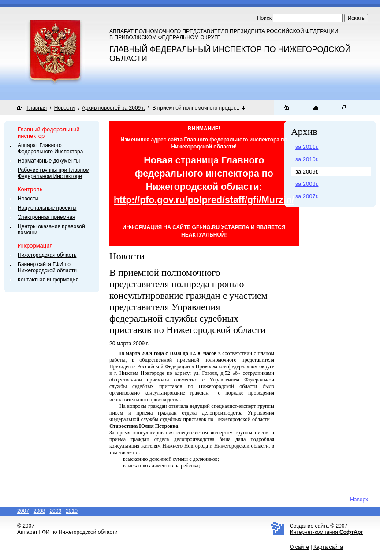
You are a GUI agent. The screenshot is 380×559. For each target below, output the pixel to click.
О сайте (299, 547)
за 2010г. (307, 159)
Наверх (359, 499)
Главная (36, 108)
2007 (23, 511)
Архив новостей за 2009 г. (113, 108)
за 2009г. (307, 171)
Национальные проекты (47, 208)
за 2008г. (307, 184)
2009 (55, 511)
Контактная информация (48, 280)
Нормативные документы (49, 161)
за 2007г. (307, 196)
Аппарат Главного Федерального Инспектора (50, 148)
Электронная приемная (46, 217)
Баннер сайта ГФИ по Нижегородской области (47, 267)
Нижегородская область (47, 255)
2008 (39, 511)
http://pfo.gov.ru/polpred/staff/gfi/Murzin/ (204, 200)
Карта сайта (328, 547)
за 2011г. (307, 147)
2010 (72, 511)
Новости (64, 108)
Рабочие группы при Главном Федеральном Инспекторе (53, 173)
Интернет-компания (326, 532)
